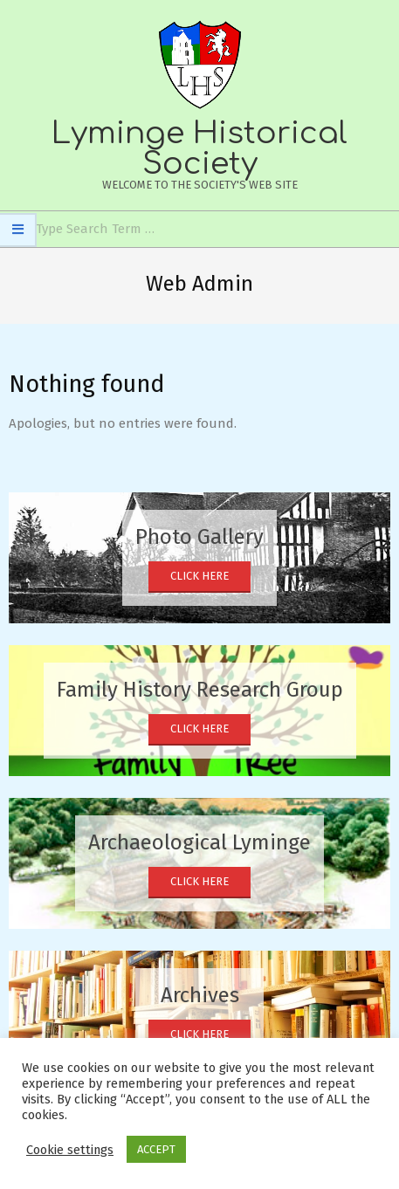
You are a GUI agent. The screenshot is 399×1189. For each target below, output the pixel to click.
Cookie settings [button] (70, 1150)
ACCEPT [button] (156, 1149)
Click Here (199, 575)
